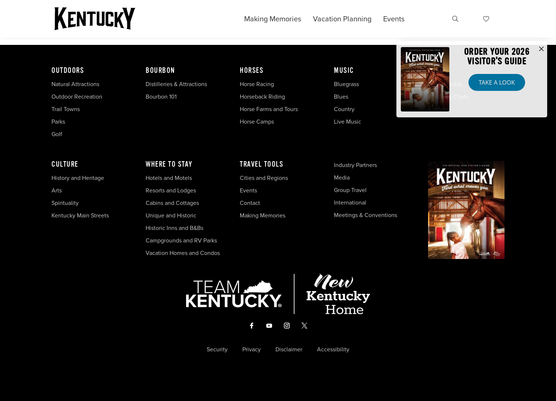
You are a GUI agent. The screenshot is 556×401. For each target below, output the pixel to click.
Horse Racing (257, 84)
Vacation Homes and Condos (183, 253)
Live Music (347, 121)
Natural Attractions (75, 84)
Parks (58, 121)
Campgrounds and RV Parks (181, 240)
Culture (64, 164)
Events (393, 18)
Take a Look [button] (497, 82)
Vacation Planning (342, 18)
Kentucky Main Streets (80, 215)
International (350, 202)
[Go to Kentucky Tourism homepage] (94, 18)
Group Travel (350, 190)
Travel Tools (261, 164)
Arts (56, 190)
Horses (251, 70)
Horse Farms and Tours (269, 109)
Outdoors (67, 70)
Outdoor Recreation (76, 96)
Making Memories (272, 19)
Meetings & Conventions (365, 215)
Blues (341, 96)
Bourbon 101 (161, 96)
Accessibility (333, 349)
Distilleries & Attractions (176, 84)
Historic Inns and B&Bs (174, 228)
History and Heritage (78, 178)
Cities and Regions (264, 178)
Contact (250, 203)
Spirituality (65, 203)
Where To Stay (169, 164)
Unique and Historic (171, 215)
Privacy (251, 349)
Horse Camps (257, 121)
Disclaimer (288, 349)
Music (344, 70)
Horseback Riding (262, 96)
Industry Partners (355, 165)
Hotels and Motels (169, 178)
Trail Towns (65, 109)
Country (344, 109)
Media (342, 177)
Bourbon (160, 70)
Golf (56, 134)
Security (217, 349)
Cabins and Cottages (172, 203)
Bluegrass (346, 84)
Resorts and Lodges (171, 190)
